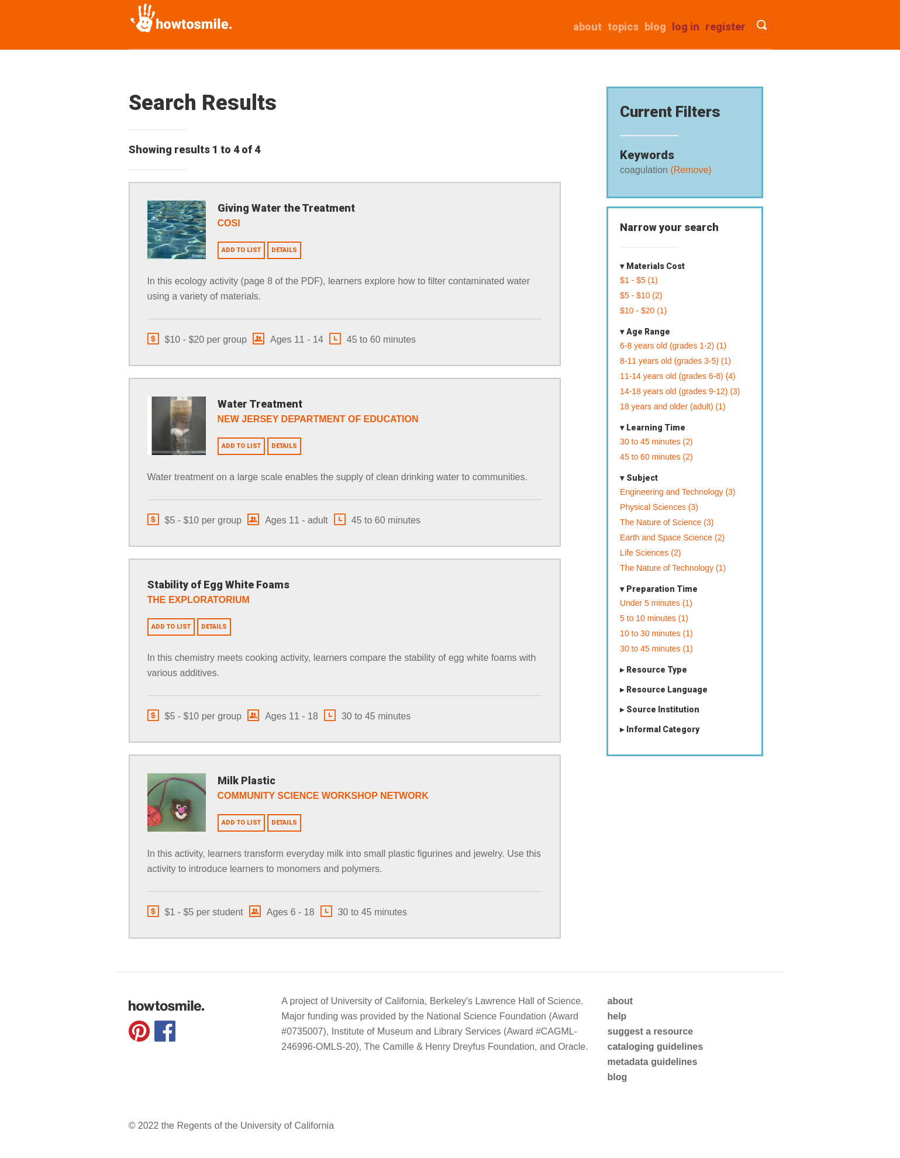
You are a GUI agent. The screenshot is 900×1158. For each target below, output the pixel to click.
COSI (229, 223)
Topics (623, 26)
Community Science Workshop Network (323, 796)
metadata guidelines (652, 1062)
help (616, 1016)
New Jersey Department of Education (318, 419)
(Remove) (690, 170)
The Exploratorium (198, 600)
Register (725, 26)
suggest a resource (650, 1031)
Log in (685, 26)
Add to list (241, 250)
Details (284, 250)
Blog (655, 26)
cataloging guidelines (655, 1047)
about (587, 26)
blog (617, 1077)
